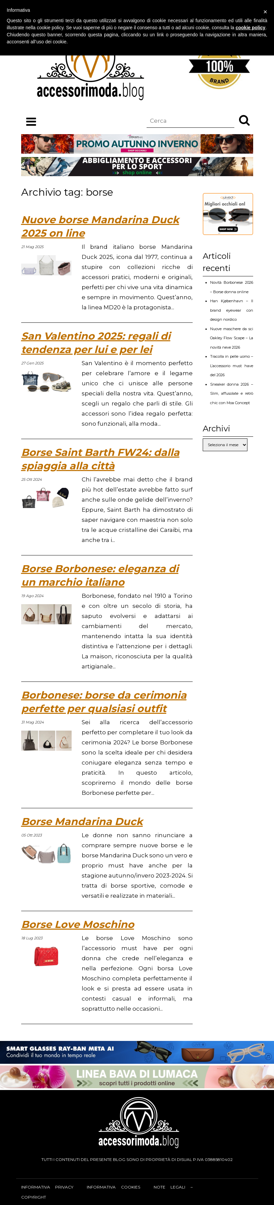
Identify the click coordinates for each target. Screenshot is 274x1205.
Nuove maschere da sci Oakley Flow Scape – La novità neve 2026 (231, 338)
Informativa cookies (113, 1187)
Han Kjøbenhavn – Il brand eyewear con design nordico (231, 310)
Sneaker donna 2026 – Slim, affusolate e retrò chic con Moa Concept (231, 393)
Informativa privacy (47, 1187)
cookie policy (251, 27)
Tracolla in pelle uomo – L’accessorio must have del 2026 (231, 365)
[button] (244, 120)
